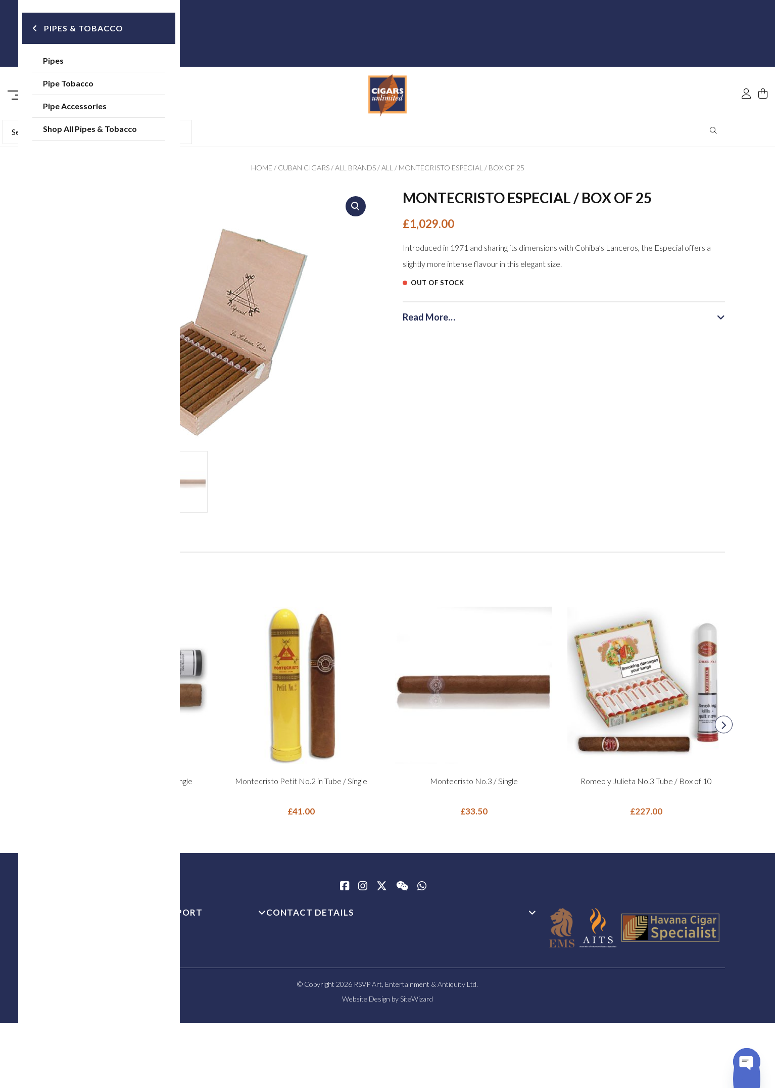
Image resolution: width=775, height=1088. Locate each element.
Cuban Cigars (303, 171)
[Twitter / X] (381, 890)
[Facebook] (344, 890)
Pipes (87, 63)
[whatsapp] (421, 890)
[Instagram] (362, 890)
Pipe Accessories (108, 108)
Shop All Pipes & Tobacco (124, 131)
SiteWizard (416, 1002)
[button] (356, 210)
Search (713, 134)
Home (261, 171)
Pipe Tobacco (102, 85)
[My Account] (746, 72)
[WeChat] (402, 890)
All (387, 171)
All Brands (355, 171)
